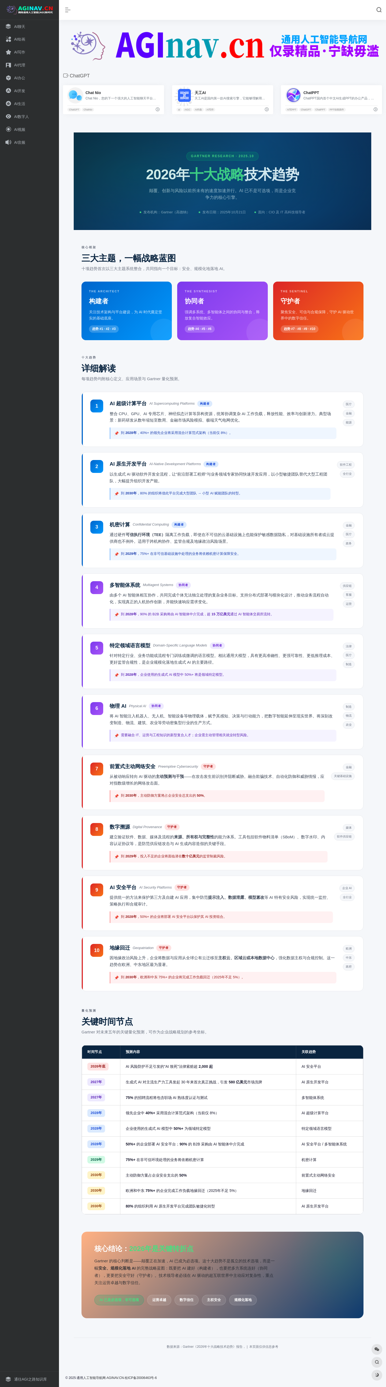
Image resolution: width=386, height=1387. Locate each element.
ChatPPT (320, 109)
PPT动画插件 (337, 109)
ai (179, 109)
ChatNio (88, 109)
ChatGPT (74, 109)
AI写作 (210, 109)
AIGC (187, 109)
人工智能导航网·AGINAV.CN (103, 1378)
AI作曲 (198, 109)
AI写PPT (291, 109)
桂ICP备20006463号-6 (141, 1378)
